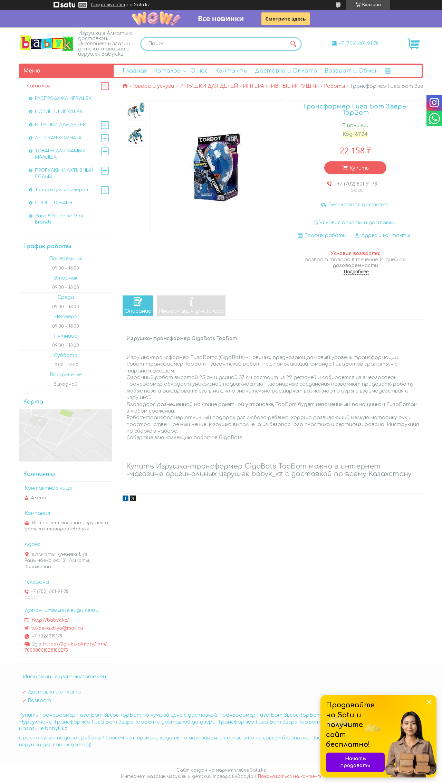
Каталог (167, 71)
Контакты (231, 71)
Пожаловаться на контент (289, 776)
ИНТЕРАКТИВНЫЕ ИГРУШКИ (281, 86)
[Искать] (293, 44)
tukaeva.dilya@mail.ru (57, 628)
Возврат (39, 700)
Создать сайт (108, 4)
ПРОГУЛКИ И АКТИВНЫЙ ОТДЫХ (64, 173)
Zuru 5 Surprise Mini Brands (59, 219)
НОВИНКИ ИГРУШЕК (59, 111)
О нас (199, 71)
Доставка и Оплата (286, 71)
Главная (135, 71)
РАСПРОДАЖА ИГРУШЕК (63, 98)
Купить (358, 168)
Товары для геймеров (61, 189)
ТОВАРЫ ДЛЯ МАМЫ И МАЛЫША (61, 154)
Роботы (334, 86)
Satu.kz (258, 770)
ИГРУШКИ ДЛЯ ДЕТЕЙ (208, 86)
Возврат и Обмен (351, 71)
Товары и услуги (153, 86)
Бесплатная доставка (358, 204)
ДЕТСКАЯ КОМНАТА (58, 137)
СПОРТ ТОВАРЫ (53, 202)
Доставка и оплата (54, 692)
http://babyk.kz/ (50, 620)
